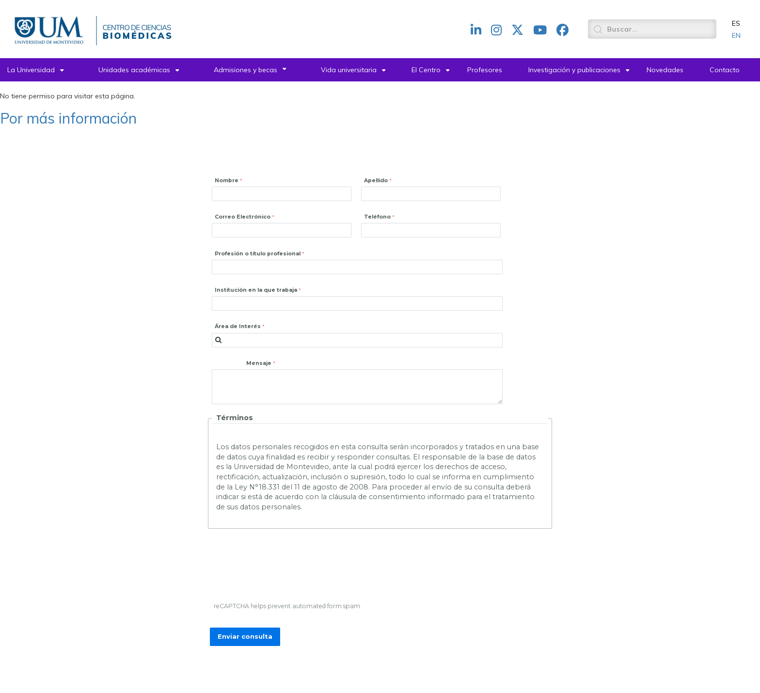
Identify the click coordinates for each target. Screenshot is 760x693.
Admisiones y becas (245, 69)
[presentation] (284, 567)
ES (736, 23)
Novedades (665, 69)
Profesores (484, 69)
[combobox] (357, 340)
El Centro (426, 69)
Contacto (725, 69)
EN (736, 35)
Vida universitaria (349, 69)
